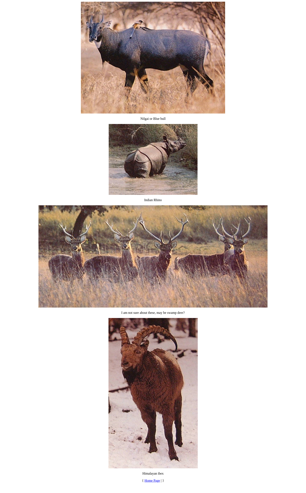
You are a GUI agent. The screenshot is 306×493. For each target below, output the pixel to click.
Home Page (152, 480)
